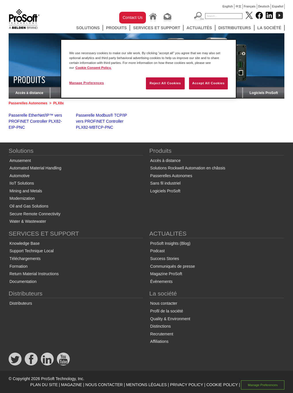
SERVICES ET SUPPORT (156, 28)
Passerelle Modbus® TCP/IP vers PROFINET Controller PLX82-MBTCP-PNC (101, 121)
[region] (148, 68)
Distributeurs (234, 28)
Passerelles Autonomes (28, 103)
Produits (116, 28)
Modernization (22, 198)
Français (250, 6)
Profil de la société (166, 311)
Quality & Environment (170, 318)
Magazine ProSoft (166, 273)
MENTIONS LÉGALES (146, 384)
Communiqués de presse (172, 266)
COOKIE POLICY (222, 384)
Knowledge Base (24, 243)
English (227, 6)
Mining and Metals (25, 191)
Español (277, 6)
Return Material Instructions (34, 273)
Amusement (20, 160)
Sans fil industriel (165, 183)
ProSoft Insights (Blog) (170, 243)
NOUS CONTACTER (104, 384)
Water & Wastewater (27, 221)
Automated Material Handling (35, 168)
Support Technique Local (31, 251)
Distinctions (160, 326)
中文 (238, 6)
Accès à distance (29, 93)
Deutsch (263, 6)
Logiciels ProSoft (264, 93)
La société (269, 28)
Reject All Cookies (165, 83)
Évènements (161, 281)
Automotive (19, 175)
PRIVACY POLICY (186, 384)
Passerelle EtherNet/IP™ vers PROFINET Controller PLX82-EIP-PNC (35, 121)
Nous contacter (163, 303)
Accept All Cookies (208, 83)
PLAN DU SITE (44, 384)
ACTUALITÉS (199, 28)
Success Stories (164, 258)
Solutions (88, 28)
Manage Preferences (263, 385)
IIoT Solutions (21, 183)
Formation (18, 266)
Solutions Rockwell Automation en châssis (187, 168)
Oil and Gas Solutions (28, 206)
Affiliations (159, 341)
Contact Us (132, 17)
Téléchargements (25, 258)
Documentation (22, 281)
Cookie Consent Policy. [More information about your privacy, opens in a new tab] (93, 67)
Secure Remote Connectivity (34, 214)
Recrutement (161, 334)
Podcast (157, 251)
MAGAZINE (71, 384)
